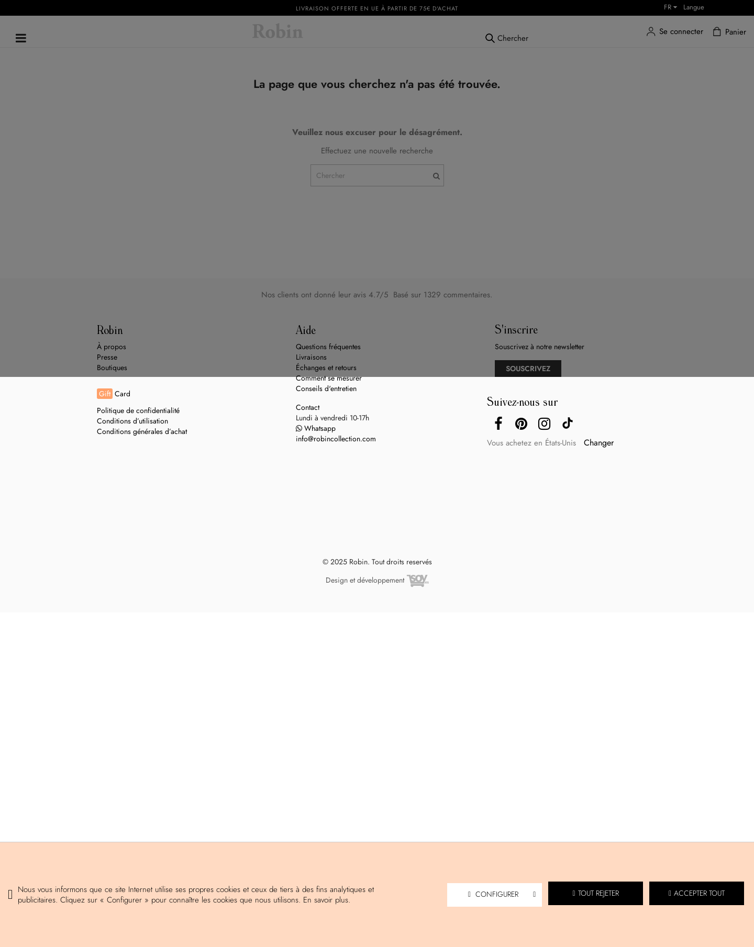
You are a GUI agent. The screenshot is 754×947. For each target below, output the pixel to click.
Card (113, 393)
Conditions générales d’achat (142, 431)
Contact (307, 407)
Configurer (502, 894)
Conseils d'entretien (326, 388)
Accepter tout (697, 893)
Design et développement (377, 581)
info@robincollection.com (336, 438)
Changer (599, 443)
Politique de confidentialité (138, 410)
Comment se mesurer (329, 378)
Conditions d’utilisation (132, 421)
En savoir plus (325, 900)
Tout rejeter (596, 893)
